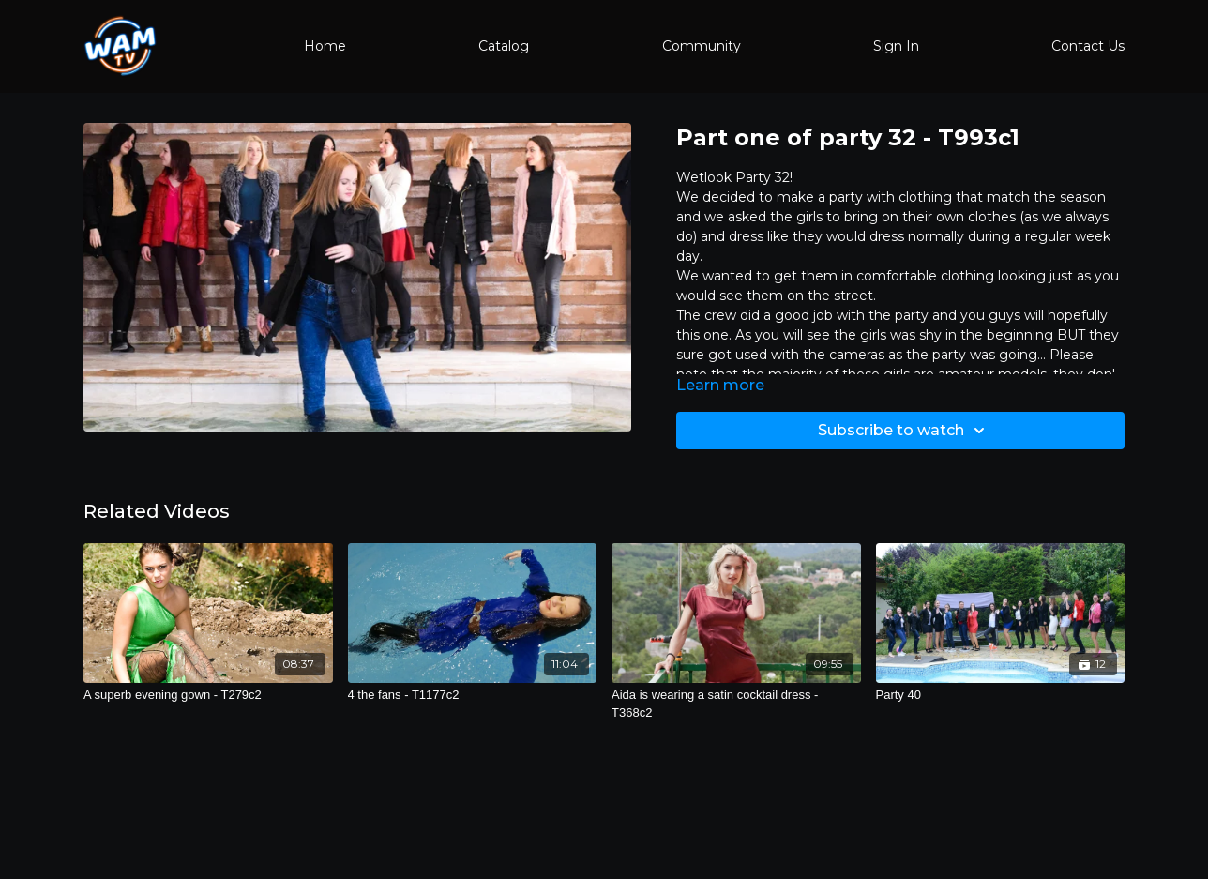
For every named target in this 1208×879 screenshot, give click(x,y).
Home (325, 46)
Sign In (896, 46)
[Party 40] (1000, 695)
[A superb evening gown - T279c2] (208, 695)
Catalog (503, 46)
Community (701, 46)
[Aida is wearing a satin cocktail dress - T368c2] (736, 704)
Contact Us (1088, 46)
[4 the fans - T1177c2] (472, 695)
